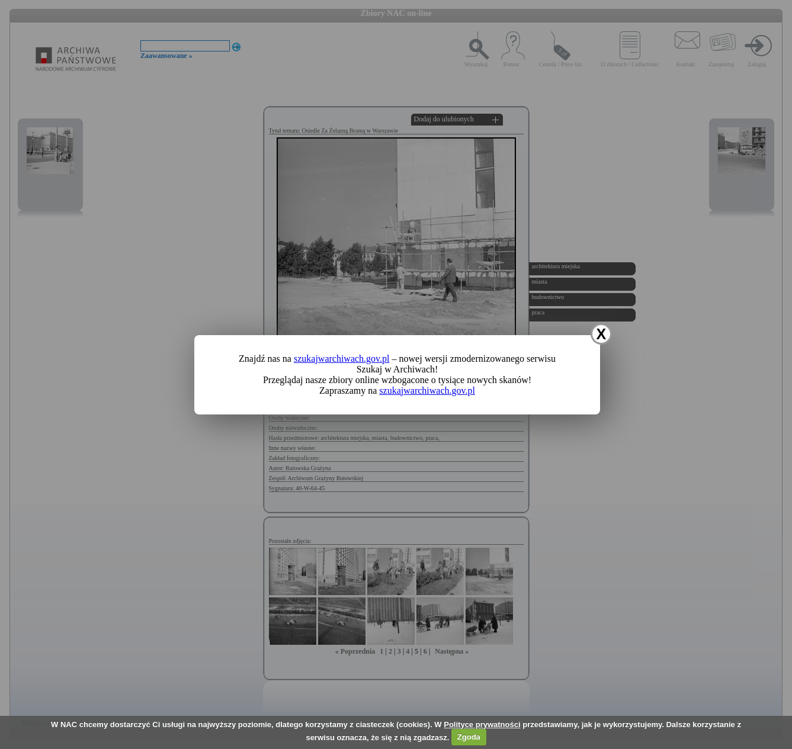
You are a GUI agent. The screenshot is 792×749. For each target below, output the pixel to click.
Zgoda (468, 736)
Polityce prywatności (482, 724)
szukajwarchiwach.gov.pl (342, 358)
